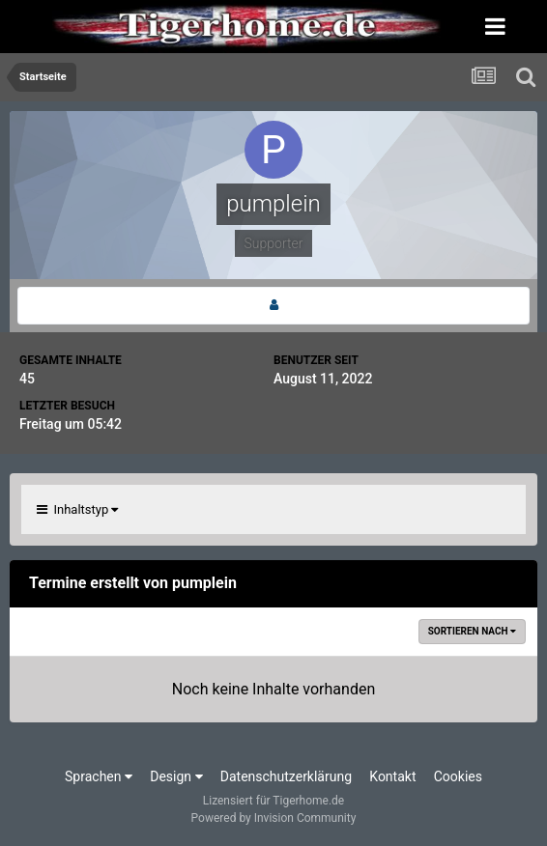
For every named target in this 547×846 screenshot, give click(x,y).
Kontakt (392, 776)
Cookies (458, 776)
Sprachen (98, 776)
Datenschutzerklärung (286, 776)
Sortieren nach (472, 631)
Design (176, 776)
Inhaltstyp (77, 509)
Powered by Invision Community (274, 818)
